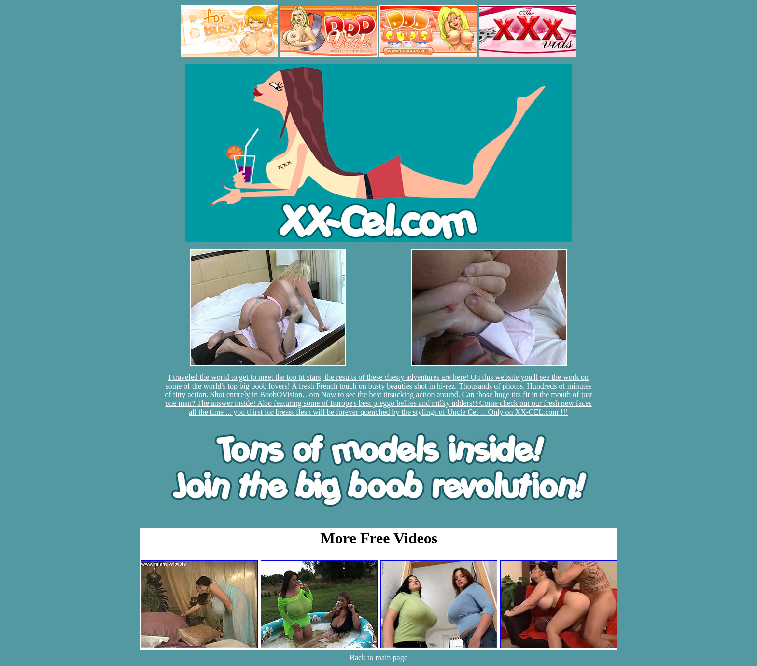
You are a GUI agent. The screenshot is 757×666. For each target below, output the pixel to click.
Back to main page (378, 657)
